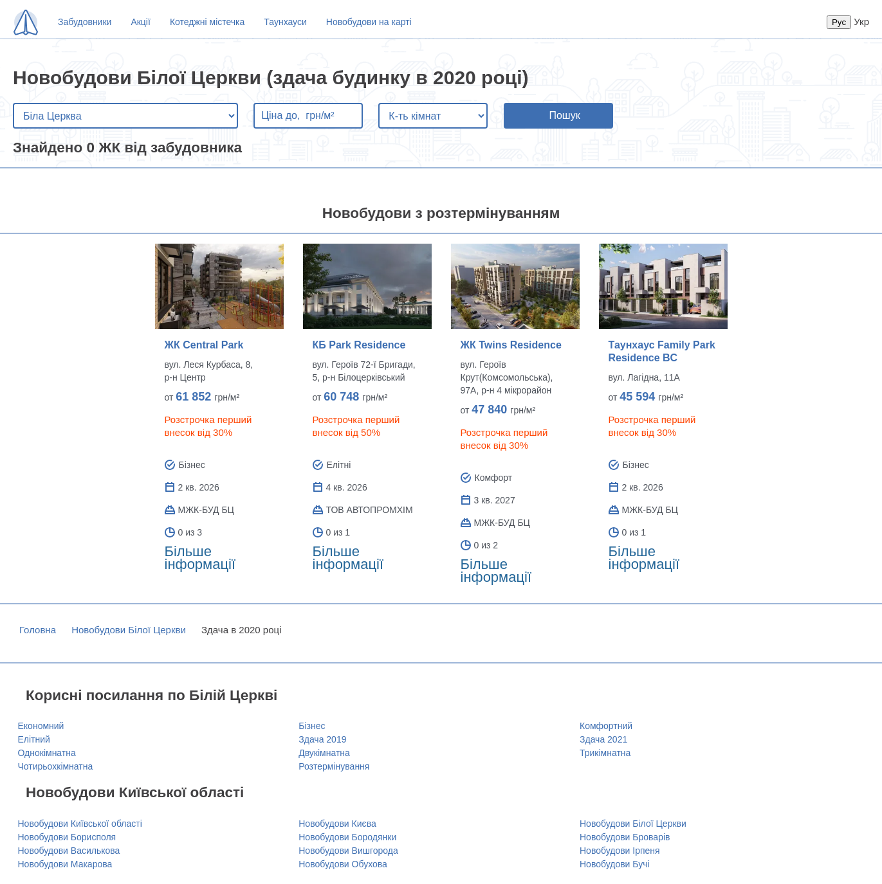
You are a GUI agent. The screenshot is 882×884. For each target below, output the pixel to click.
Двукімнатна (324, 753)
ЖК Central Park (204, 344)
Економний (41, 726)
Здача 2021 (603, 739)
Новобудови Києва (337, 823)
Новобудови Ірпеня (620, 850)
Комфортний (606, 726)
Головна (37, 629)
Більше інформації (200, 557)
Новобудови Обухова (343, 864)
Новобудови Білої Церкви (128, 629)
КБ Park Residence (359, 344)
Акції (140, 22)
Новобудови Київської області (80, 823)
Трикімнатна (605, 753)
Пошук (564, 115)
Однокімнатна (47, 753)
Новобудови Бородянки (347, 837)
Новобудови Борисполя (67, 837)
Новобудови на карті (369, 22)
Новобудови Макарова (65, 864)
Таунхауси (285, 22)
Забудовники (84, 22)
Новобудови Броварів (625, 837)
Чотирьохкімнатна (55, 766)
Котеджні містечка (207, 22)
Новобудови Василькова (69, 850)
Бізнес (312, 726)
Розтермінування (334, 766)
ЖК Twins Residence (511, 344)
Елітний (34, 739)
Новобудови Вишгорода (348, 850)
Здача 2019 (322, 739)
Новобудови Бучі (615, 864)
